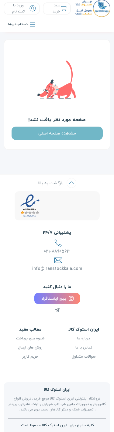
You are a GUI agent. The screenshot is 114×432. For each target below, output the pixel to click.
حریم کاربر (30, 357)
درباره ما (83, 338)
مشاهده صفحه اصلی (57, 133)
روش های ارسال (30, 348)
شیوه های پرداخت (30, 338)
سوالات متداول (83, 357)
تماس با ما (83, 348)
